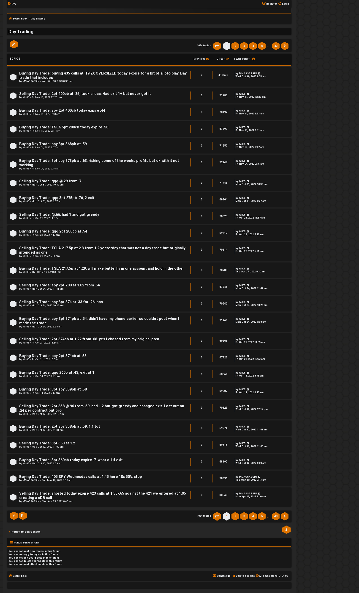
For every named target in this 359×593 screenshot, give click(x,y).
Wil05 (26, 97)
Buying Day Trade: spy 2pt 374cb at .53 (53, 356)
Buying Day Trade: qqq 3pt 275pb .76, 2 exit (56, 198)
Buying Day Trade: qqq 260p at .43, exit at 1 (56, 372)
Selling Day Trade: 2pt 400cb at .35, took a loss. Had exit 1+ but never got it (85, 93)
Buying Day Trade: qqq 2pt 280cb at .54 (53, 231)
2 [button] (235, 45)
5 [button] (262, 45)
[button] (217, 46)
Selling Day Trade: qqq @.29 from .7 (50, 181)
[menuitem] (11, 4)
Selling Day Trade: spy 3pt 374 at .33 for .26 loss (61, 302)
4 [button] (253, 45)
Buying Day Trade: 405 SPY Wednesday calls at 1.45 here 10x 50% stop (80, 476)
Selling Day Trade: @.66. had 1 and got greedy (59, 214)
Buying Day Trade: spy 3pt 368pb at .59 (53, 144)
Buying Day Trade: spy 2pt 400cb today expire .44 (62, 110)
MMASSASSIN (31, 81)
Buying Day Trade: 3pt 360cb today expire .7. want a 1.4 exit (71, 460)
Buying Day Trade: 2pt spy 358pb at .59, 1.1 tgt (59, 426)
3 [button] (244, 45)
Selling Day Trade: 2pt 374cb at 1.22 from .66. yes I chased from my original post (89, 339)
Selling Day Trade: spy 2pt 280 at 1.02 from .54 (59, 285)
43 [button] (275, 45)
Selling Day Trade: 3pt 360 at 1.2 (47, 443)
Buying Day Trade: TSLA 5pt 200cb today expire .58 (63, 127)
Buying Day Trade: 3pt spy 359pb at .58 (53, 389)
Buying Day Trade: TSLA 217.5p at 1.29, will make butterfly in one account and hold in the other (101, 268)
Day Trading (20, 31)
